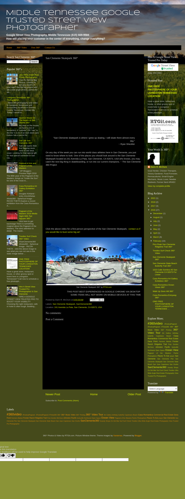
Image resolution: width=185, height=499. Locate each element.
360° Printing (166, 330)
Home (9, 47)
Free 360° (35, 47)
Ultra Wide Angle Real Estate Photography (29, 76)
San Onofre (174, 364)
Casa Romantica (145, 415)
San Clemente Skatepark (64, 304)
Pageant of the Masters (159, 353)
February (157, 241)
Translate (166, 392)
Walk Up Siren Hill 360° (163, 291)
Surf (158, 370)
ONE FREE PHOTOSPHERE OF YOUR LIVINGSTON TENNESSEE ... (163, 305)
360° (171, 327)
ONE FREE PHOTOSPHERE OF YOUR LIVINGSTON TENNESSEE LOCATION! (28, 264)
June (155, 225)
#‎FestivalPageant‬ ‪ (171, 324)
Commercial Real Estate (168, 339)
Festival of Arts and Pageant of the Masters (27, 165)
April (155, 233)
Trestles (171, 370)
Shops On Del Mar (112, 421)
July (155, 221)
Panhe (176, 353)
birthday (175, 333)
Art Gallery (166, 333)
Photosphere (152, 356)
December (158, 213)
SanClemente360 (84, 304)
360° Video (22, 47)
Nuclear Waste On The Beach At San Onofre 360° (27, 120)
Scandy (170, 367)
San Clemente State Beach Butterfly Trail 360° (165, 264)
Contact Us (50, 47)
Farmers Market (165, 341)
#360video (155, 323)
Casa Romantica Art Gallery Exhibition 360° (28, 188)
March (156, 237)
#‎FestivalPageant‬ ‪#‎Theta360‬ (158, 327)
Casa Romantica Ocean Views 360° (163, 286)
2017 (153, 206)
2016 (153, 210)
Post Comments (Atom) (68, 400)
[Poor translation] (11, 455)
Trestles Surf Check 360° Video (28, 237)
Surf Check (164, 370)
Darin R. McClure (159, 167)
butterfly (150, 336)
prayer (172, 356)
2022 (153, 198)
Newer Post (53, 394)
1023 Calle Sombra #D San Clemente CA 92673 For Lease (165, 272)
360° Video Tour (94, 414)
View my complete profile (159, 186)
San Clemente (169, 418)
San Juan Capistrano (161, 364)
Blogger (138, 435)
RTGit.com (107, 287)
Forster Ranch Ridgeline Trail (35, 418)
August (156, 217)
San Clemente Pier (165, 359)
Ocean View (171, 350)
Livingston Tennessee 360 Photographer (18, 98)
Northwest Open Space (156, 350)
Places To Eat (163, 356)
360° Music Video (68, 415)
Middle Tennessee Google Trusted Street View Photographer (73, 20)
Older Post (134, 394)
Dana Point (153, 341)
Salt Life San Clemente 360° (25, 141)
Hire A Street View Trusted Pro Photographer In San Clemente (28, 290)
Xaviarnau (117, 435)
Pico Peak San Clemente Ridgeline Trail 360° (164, 245)
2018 (153, 202)
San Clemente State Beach (46, 421)
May (155, 229)
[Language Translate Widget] (162, 388)
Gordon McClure (57, 418)
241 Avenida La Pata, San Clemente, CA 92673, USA (78, 307)
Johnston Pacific (162, 347)
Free (170, 344)
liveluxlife (175, 347)
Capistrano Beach (163, 336)
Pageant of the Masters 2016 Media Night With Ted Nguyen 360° (28, 215)
